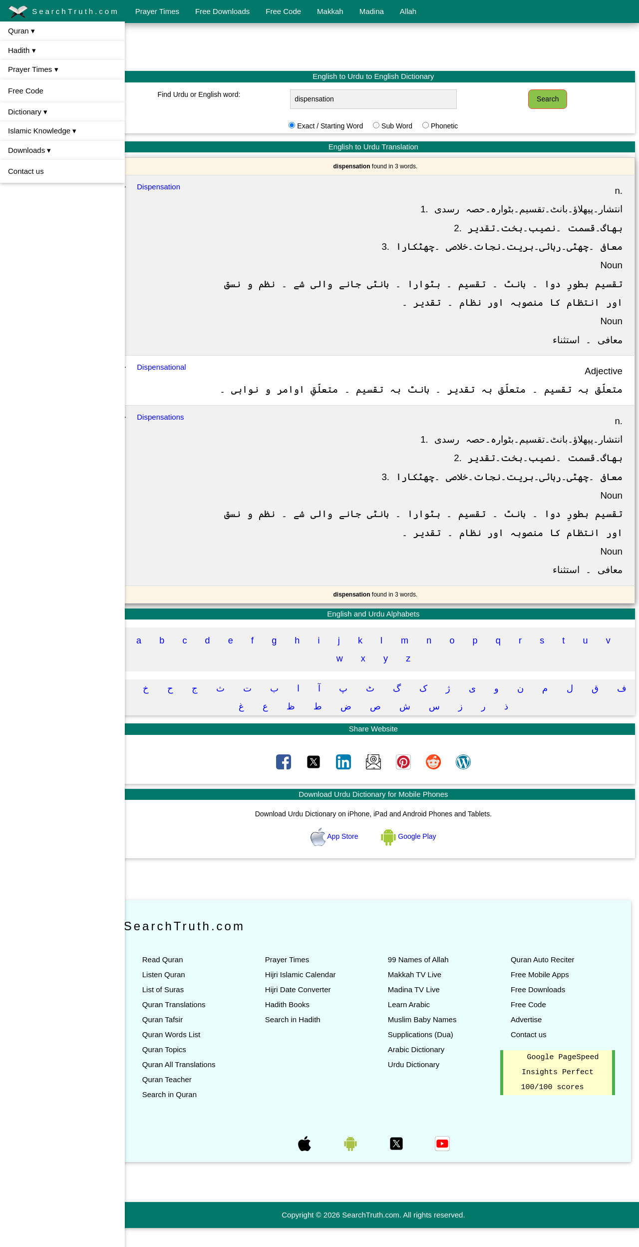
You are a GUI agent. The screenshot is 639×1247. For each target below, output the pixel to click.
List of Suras (180, 1008)
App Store (343, 855)
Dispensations (177, 435)
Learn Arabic (417, 1023)
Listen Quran (180, 993)
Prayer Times (157, 11)
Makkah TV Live (423, 993)
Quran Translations (191, 1023)
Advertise (530, 1038)
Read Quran (179, 978)
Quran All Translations (196, 1083)
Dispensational (178, 367)
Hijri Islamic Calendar (313, 993)
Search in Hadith (305, 1038)
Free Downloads (222, 11)
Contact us (26, 171)
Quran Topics (181, 1068)
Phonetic (452, 126)
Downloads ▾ (29, 150)
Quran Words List (188, 1053)
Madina (371, 11)
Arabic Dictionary (424, 1068)
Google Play (417, 855)
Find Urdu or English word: (213, 94)
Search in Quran (186, 1113)
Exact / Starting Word (338, 126)
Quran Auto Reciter (547, 978)
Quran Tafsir (179, 1038)
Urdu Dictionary (422, 1083)
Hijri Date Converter (310, 1008)
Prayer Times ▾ (33, 69)
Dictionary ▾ (27, 111)
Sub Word (405, 126)
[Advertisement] (382, 46)
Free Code (283, 11)
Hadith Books (300, 1023)
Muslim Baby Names (430, 1038)
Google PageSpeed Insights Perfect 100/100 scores (562, 1092)
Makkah (330, 11)
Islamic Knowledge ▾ (42, 130)
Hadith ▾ (22, 50)
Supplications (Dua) (429, 1053)
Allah (408, 11)
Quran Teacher (184, 1098)
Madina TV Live (422, 1008)
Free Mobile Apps (544, 993)
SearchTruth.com (63, 11)
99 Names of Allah (426, 978)
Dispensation (176, 186)
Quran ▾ (21, 30)
